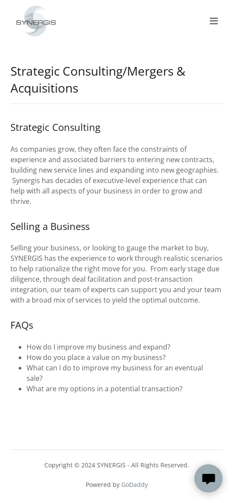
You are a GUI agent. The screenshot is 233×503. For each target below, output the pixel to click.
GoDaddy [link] (134, 484)
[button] (214, 21)
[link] (36, 20)
